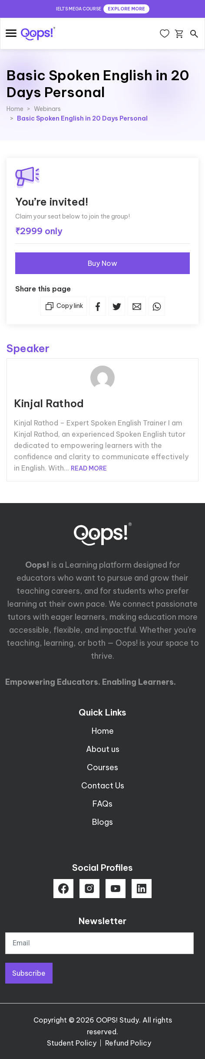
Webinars (47, 109)
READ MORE (89, 468)
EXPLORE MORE (126, 9)
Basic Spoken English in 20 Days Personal (82, 118)
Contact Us (102, 786)
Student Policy (71, 1043)
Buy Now (102, 263)
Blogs (102, 822)
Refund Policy (128, 1043)
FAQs (102, 804)
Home (15, 109)
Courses (102, 767)
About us (102, 749)
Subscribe (29, 973)
